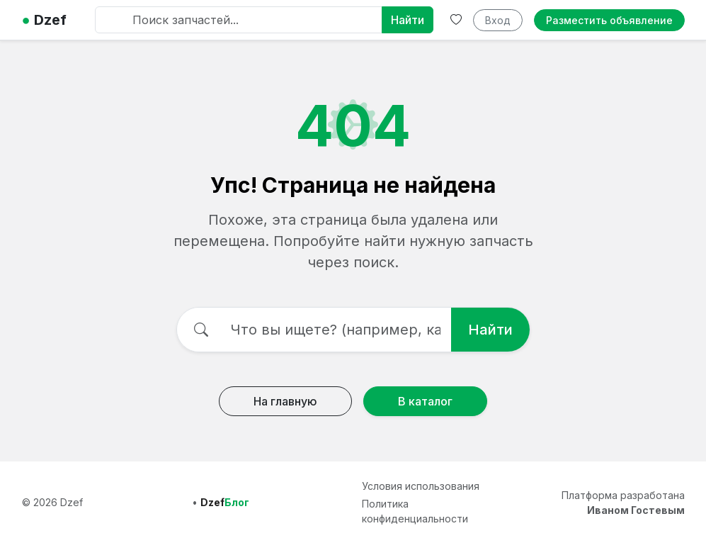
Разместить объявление (609, 20)
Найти (407, 20)
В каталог (425, 401)
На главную (285, 401)
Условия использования (420, 486)
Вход (498, 20)
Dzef (44, 19)
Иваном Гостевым (636, 510)
